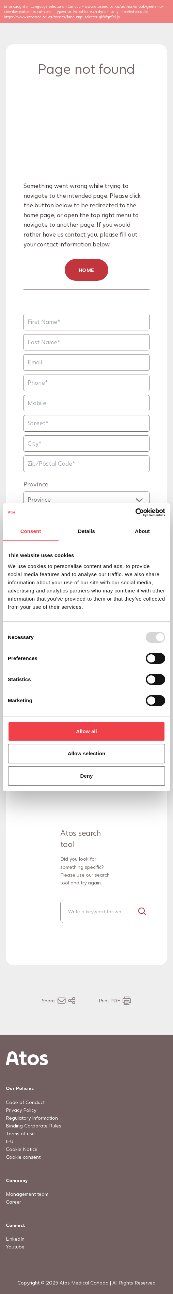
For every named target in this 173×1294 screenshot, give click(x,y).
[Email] (86, 362)
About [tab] (142, 531)
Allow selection (87, 753)
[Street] (86, 423)
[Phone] (86, 383)
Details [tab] (86, 531)
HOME (86, 270)
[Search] (142, 911)
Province (35, 484)
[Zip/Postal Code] (86, 464)
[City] (86, 443)
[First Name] (86, 322)
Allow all (86, 731)
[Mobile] (86, 403)
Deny (86, 776)
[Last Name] (86, 342)
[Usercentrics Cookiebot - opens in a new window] (135, 512)
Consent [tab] (30, 531)
